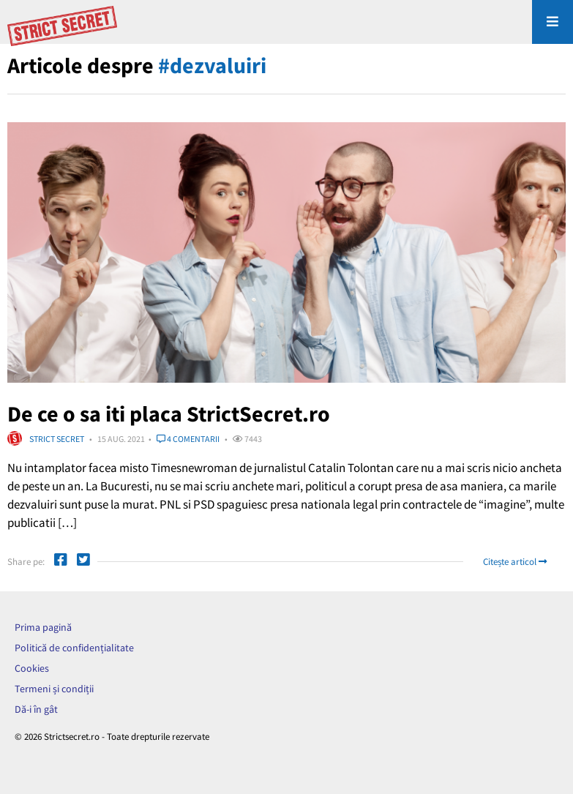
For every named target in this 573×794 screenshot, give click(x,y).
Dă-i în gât (36, 709)
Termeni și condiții (54, 688)
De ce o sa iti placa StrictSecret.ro (168, 413)
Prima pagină (43, 627)
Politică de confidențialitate (74, 647)
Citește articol (515, 561)
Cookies (32, 668)
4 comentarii (188, 438)
